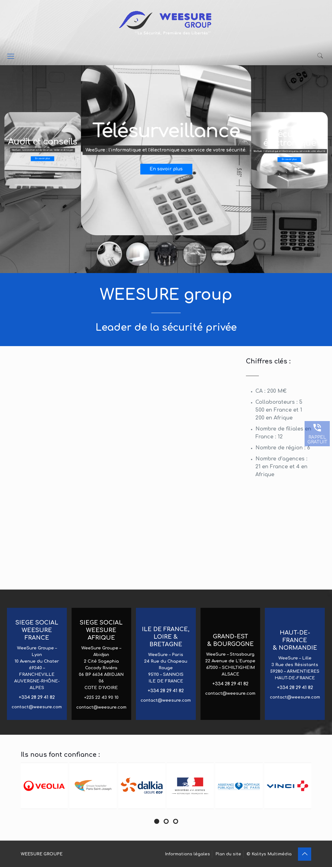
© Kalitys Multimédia (269, 854)
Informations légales (187, 854)
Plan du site (228, 854)
